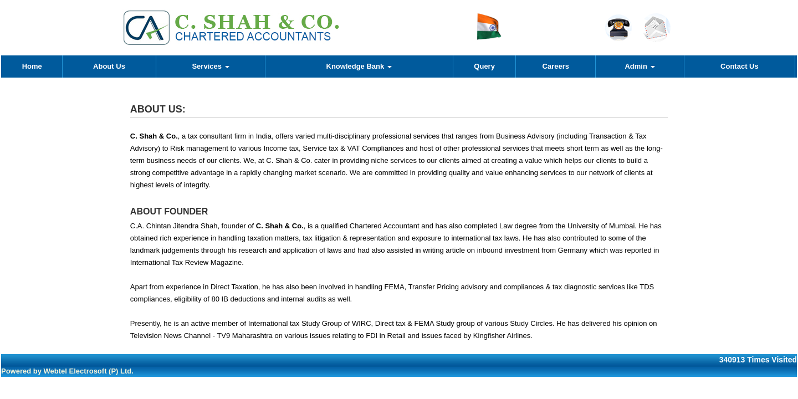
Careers (556, 66)
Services (210, 66)
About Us (109, 66)
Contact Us (739, 66)
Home (32, 66)
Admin (639, 66)
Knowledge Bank (359, 66)
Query (484, 66)
